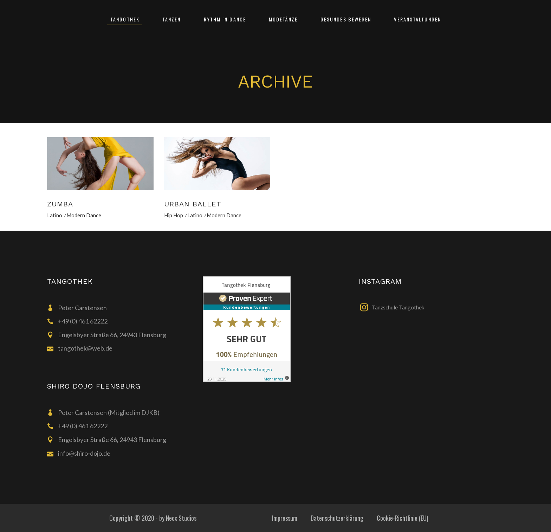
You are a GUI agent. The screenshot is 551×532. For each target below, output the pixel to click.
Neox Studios (181, 518)
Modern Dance (83, 215)
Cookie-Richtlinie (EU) (402, 518)
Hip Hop (173, 215)
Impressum (284, 518)
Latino (54, 215)
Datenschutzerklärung (337, 518)
